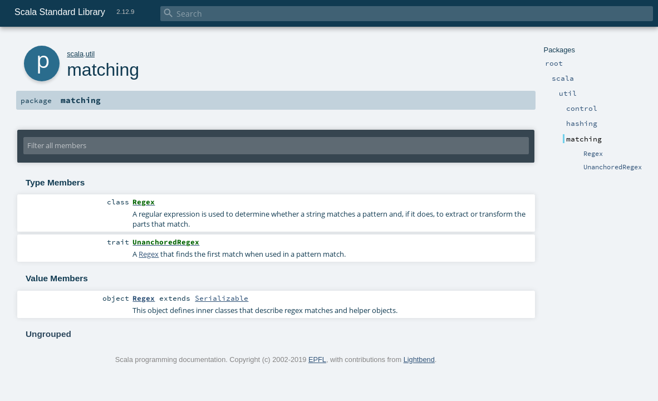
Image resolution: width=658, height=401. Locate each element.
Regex (593, 154)
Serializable (221, 298)
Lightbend (419, 359)
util (90, 54)
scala (75, 54)
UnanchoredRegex (612, 167)
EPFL (317, 359)
